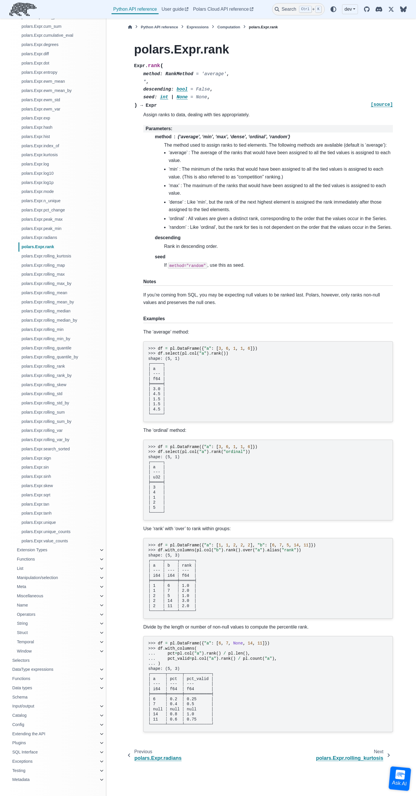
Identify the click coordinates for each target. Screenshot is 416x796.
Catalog (19, 715)
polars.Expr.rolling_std (41, 393)
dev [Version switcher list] (348, 9)
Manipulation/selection (37, 577)
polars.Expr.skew (37, 485)
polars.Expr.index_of (40, 145)
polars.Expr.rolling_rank (43, 366)
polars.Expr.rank (37, 246)
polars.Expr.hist (35, 136)
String (22, 623)
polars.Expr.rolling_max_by (46, 283)
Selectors (20, 660)
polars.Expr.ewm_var (40, 109)
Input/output (23, 706)
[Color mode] (333, 9)
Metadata (20, 779)
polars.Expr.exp (35, 118)
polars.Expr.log (35, 164)
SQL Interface (25, 752)
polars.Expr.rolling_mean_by (47, 302)
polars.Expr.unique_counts (45, 531)
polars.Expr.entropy (39, 72)
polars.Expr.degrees (39, 44)
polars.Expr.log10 (37, 173)
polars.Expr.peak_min (41, 228)
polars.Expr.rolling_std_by (45, 403)
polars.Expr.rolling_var (41, 430)
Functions (26, 559)
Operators (26, 614)
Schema (19, 697)
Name (22, 605)
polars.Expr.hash (36, 127)
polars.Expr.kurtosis (39, 154)
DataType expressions (32, 669)
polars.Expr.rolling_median (45, 311)
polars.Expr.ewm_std (40, 99)
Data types (22, 688)
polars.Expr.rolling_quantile (46, 348)
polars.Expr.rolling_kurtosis (46, 256)
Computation (228, 27)
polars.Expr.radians (39, 237)
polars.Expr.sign (36, 458)
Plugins (19, 742)
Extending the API (28, 733)
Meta (21, 586)
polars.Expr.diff (35, 53)
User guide (172, 9)
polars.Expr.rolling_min (42, 329)
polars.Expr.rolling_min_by (45, 338)
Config (18, 724)
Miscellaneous (30, 596)
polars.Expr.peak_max (41, 219)
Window (24, 651)
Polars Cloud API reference (221, 9)
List (20, 568)
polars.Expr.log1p (37, 182)
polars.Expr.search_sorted (45, 449)
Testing (18, 770)
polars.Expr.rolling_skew (43, 384)
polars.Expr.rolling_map (43, 265)
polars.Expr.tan (35, 504)
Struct (22, 632)
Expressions (198, 27)
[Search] (298, 9)
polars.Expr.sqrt (35, 495)
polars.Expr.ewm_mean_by (46, 90)
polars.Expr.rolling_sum (43, 412)
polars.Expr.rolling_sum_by (46, 421)
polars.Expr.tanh (36, 513)
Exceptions (22, 761)
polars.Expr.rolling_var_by (45, 439)
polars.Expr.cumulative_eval (47, 35)
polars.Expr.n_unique (40, 200)
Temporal (25, 642)
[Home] (130, 27)
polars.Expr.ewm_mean (43, 81)
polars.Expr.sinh (36, 476)
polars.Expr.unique (38, 522)
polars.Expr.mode (37, 191)
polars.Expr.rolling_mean (44, 292)
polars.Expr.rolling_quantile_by (49, 357)
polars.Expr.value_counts (44, 541)
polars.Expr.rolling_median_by (49, 320)
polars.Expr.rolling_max (43, 274)
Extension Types (32, 550)
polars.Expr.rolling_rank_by (46, 375)
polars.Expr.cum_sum (41, 26)
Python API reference (135, 9)
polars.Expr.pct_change (43, 210)
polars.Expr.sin (35, 467)
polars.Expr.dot (35, 63)
